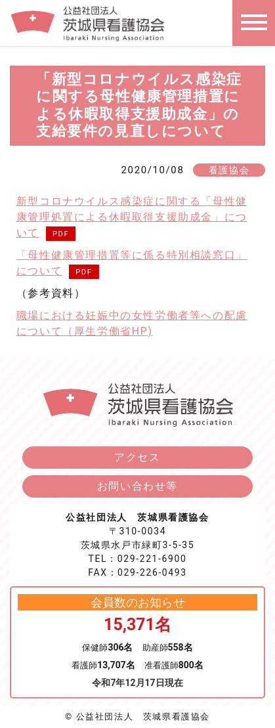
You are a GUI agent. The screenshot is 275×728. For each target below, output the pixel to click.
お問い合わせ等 (137, 486)
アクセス (137, 457)
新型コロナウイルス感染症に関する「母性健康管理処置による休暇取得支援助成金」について (131, 217)
